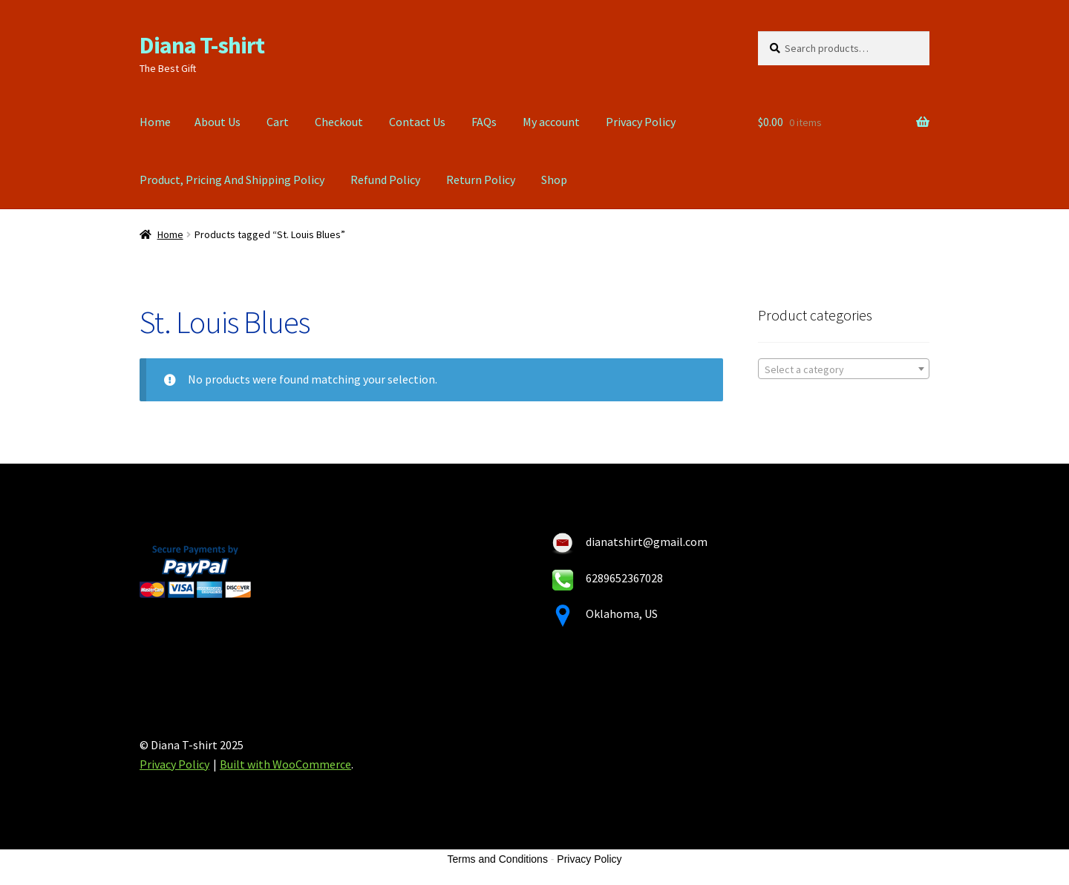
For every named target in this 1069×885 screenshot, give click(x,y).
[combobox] (843, 368)
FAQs (484, 121)
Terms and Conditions (498, 859)
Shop (554, 179)
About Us (217, 121)
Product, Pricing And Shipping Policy (232, 179)
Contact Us (417, 121)
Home (155, 121)
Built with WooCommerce (285, 764)
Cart (278, 121)
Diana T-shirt (202, 45)
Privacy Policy (641, 121)
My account (551, 121)
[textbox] (844, 369)
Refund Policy (385, 179)
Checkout (339, 121)
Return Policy (480, 179)
